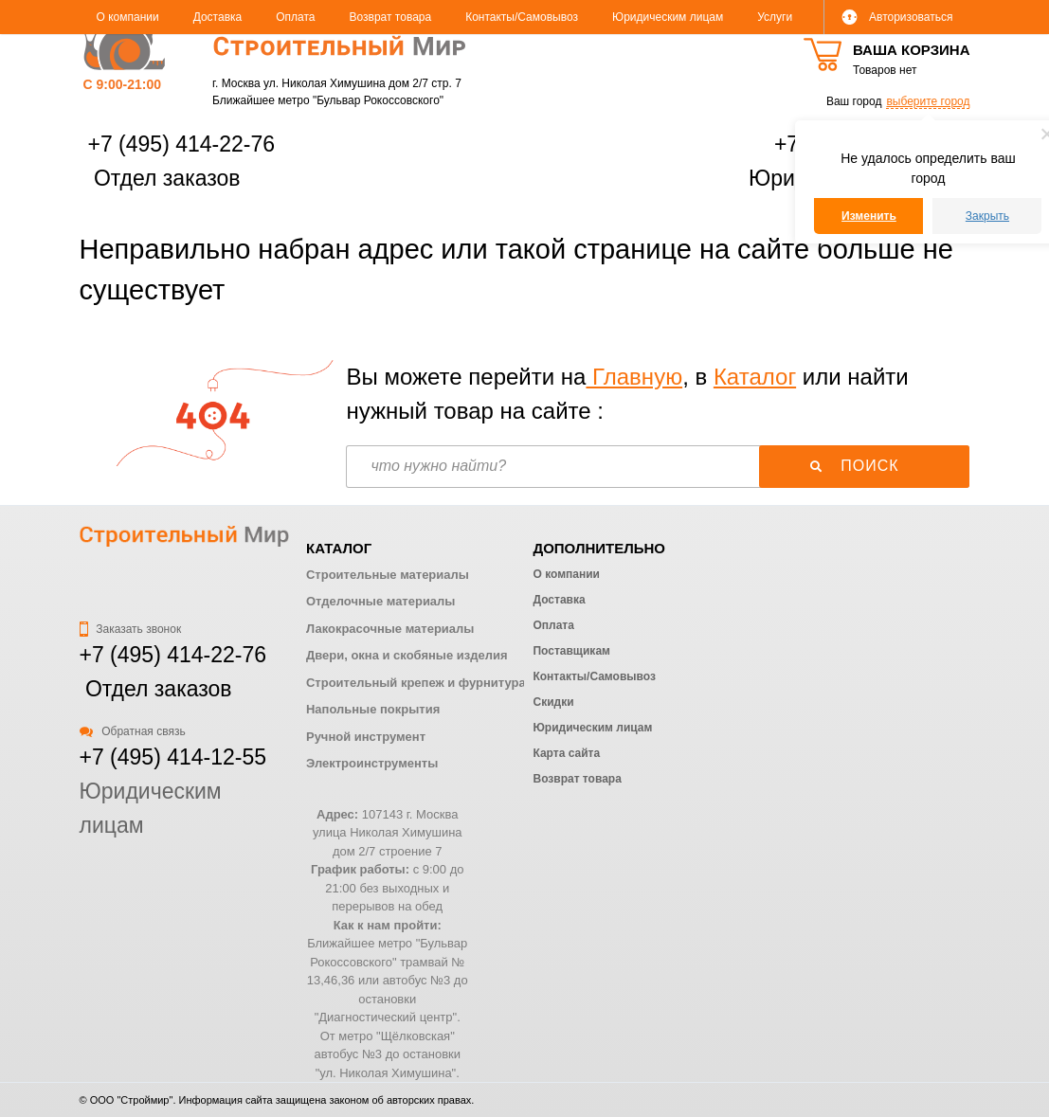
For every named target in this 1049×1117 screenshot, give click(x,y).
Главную (634, 376)
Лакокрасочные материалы (390, 629)
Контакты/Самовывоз (521, 17)
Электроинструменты (372, 763)
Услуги (774, 17)
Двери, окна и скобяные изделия (406, 655)
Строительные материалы (387, 575)
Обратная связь (133, 731)
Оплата (295, 17)
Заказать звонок (131, 629)
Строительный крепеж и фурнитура (416, 683)
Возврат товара (391, 17)
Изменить (868, 216)
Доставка (218, 17)
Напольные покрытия (373, 709)
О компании (128, 17)
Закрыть (987, 216)
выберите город (927, 101)
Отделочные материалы (380, 601)
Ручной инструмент (365, 737)
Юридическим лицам (667, 17)
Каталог (755, 376)
